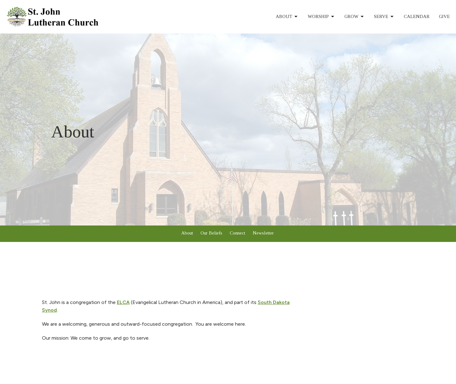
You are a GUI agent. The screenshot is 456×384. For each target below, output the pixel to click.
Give (444, 16)
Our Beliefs (211, 232)
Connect (237, 232)
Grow (354, 17)
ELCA (123, 302)
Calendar (417, 16)
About (287, 17)
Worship (321, 17)
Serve (384, 17)
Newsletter (263, 232)
